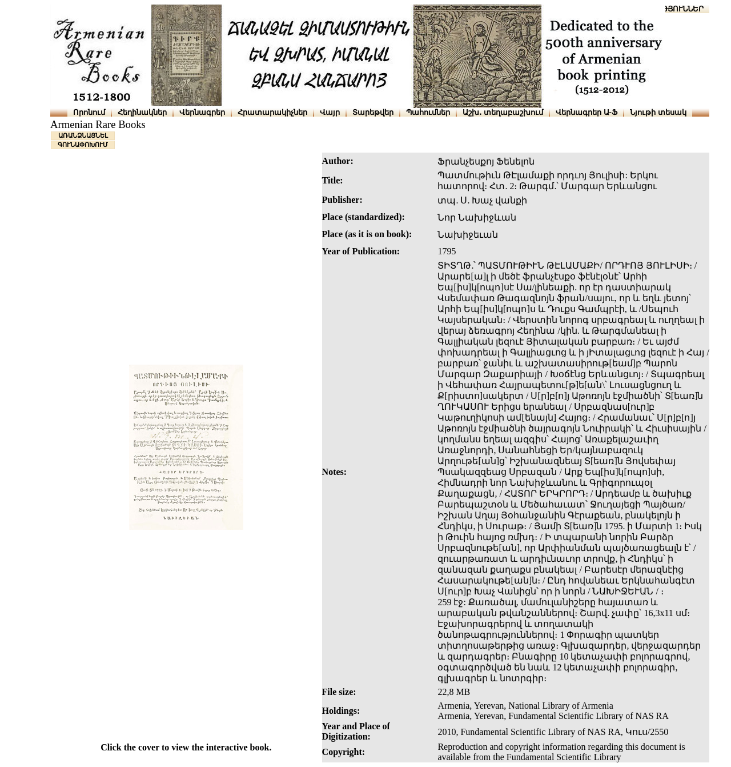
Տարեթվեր (372, 112)
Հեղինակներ (142, 112)
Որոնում (89, 112)
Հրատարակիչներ (272, 112)
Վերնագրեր (202, 112)
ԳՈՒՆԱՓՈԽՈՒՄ (83, 144)
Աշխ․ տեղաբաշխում (503, 112)
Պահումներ (428, 112)
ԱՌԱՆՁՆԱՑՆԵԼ (83, 135)
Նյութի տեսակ (658, 112)
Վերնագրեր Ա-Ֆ (586, 112)
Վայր (330, 112)
